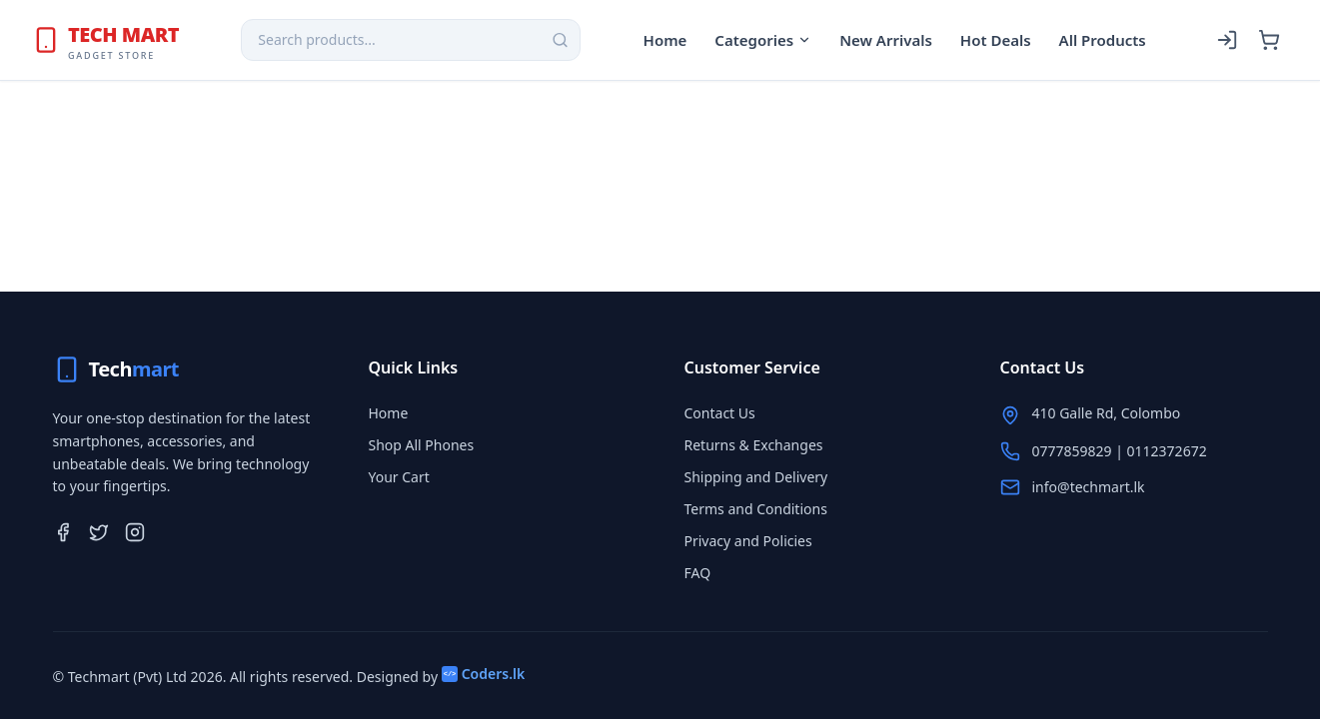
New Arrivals (885, 40)
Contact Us (719, 412)
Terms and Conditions (755, 508)
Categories (762, 40)
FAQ (697, 572)
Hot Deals (995, 40)
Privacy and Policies (748, 540)
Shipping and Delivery (756, 476)
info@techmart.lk (1088, 486)
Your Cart (399, 476)
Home (665, 40)
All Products (1102, 40)
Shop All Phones (422, 444)
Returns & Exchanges (753, 444)
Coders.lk (484, 673)
